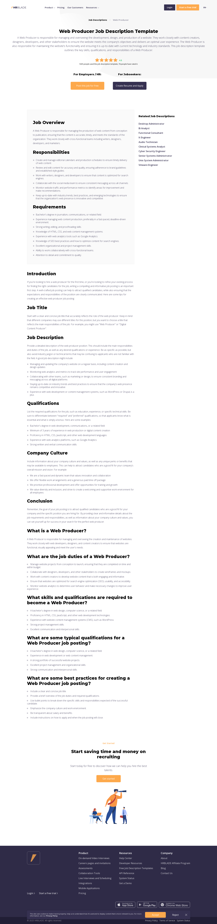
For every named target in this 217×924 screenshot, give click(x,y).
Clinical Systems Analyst (152, 146)
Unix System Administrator (154, 160)
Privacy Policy (151, 920)
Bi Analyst (144, 128)
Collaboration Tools (89, 873)
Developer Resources (130, 863)
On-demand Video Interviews (94, 858)
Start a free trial (47, 893)
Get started (109, 778)
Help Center (125, 858)
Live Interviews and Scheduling (95, 878)
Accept (155, 914)
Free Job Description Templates (136, 868)
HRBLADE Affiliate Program (175, 863)
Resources (91, 7)
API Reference (126, 873)
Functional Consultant (151, 132)
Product (49, 7)
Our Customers (75, 7)
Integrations (85, 883)
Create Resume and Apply (129, 85)
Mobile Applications (89, 888)
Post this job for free (87, 85)
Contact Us (167, 873)
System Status (126, 878)
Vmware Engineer (148, 165)
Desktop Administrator (151, 123)
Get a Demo (125, 883)
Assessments (86, 868)
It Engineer (145, 137)
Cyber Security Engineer (152, 151)
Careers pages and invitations (95, 863)
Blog (163, 868)
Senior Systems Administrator (155, 155)
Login (169, 7)
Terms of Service (167, 920)
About (164, 858)
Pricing (61, 7)
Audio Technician (148, 142)
